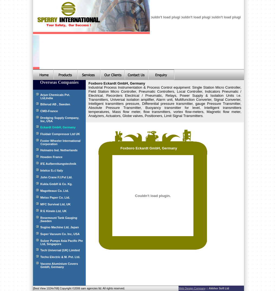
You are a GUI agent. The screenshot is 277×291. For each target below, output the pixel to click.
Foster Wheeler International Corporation (57, 142)
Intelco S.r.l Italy (51, 170)
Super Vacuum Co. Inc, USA (60, 234)
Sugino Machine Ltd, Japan (59, 227)
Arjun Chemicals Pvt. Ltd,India (51, 96)
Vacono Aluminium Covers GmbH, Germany (55, 265)
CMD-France (49, 111)
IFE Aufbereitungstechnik (58, 163)
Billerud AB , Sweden (55, 104)
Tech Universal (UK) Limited (60, 250)
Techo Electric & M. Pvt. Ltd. (60, 257)
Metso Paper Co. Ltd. (55, 197)
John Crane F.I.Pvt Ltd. (56, 177)
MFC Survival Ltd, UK (55, 204)
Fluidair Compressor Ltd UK (60, 134)
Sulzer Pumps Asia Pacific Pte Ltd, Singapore (58, 242)
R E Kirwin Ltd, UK (53, 211)
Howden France (51, 157)
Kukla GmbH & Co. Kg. (56, 184)
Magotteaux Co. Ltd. (54, 190)
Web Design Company (192, 288)
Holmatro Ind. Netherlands (59, 150)
